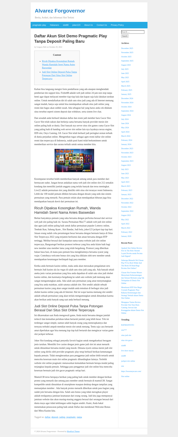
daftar (47, 417)
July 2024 (125, 119)
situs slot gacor (126, 340)
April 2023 (125, 182)
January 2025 (126, 94)
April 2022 (125, 224)
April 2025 (125, 82)
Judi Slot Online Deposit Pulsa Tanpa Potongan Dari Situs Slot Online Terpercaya (59, 75)
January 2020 (126, 236)
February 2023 (126, 190)
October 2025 (126, 57)
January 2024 (126, 144)
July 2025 (125, 69)
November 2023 (127, 153)
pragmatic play (39, 25)
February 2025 (126, 90)
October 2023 (126, 157)
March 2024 (125, 136)
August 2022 (126, 215)
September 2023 (127, 161)
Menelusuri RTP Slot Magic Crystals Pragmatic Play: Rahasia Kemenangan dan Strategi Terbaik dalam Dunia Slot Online (132, 292)
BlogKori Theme (73, 431)
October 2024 (126, 107)
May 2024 (125, 127)
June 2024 (125, 123)
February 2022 (126, 232)
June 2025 (125, 73)
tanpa (79, 417)
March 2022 (125, 228)
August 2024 (126, 115)
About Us (88, 25)
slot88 (66, 25)
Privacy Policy (117, 25)
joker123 (76, 25)
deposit (54, 417)
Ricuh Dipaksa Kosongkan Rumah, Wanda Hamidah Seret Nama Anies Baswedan (58, 64)
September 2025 (127, 61)
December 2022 (127, 199)
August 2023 (126, 165)
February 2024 (126, 140)
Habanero (54, 25)
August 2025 (126, 65)
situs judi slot (126, 335)
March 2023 (125, 186)
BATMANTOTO (127, 325)
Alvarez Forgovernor (60, 11)
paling (62, 417)
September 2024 (127, 111)
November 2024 (127, 103)
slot (122, 366)
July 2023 (125, 169)
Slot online (125, 376)
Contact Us (102, 25)
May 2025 (125, 77)
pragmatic (71, 417)
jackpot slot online (128, 361)
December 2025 (127, 48)
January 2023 (126, 194)
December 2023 (127, 148)
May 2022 (125, 219)
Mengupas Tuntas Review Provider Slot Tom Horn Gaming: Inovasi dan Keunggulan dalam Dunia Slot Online (132, 307)
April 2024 (125, 132)
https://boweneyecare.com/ (131, 371)
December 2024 (127, 98)
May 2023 (125, 178)
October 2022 (126, 207)
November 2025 (127, 52)
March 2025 (125, 86)
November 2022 (127, 203)
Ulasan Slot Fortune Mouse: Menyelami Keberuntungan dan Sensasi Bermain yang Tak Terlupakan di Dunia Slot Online (132, 277)
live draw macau (127, 351)
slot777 (124, 330)
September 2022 (127, 211)
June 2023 (125, 173)
